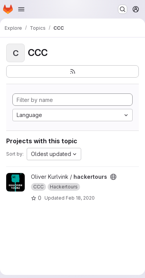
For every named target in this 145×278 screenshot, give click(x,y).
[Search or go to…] (122, 9)
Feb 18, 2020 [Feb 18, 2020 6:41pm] (80, 198)
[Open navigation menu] (21, 9)
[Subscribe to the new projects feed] (72, 71)
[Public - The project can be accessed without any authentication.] (113, 177)
